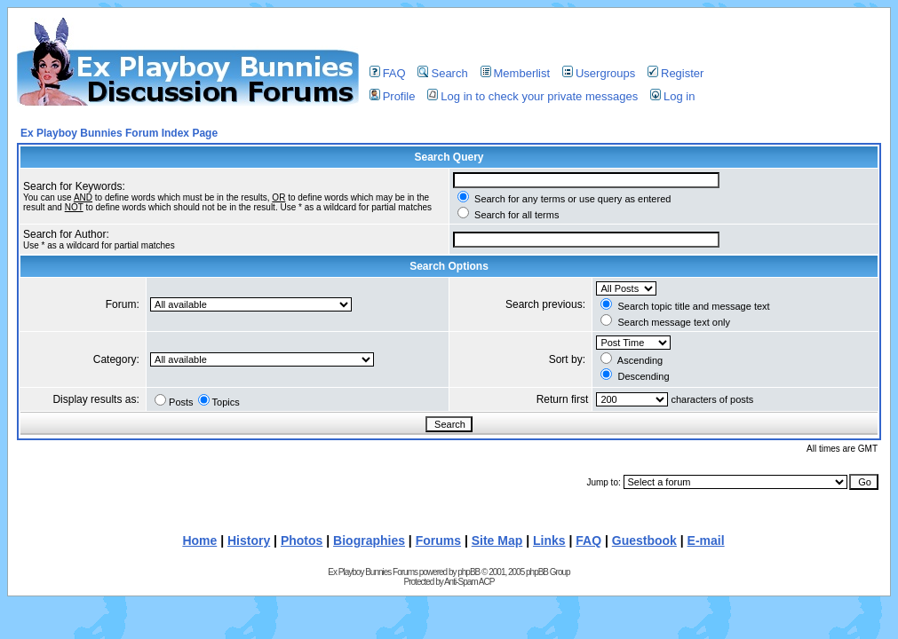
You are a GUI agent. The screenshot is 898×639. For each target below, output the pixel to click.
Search (442, 73)
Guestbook (644, 540)
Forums (438, 540)
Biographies (369, 540)
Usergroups (598, 73)
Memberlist (516, 73)
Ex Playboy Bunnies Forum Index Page (119, 133)
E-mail (706, 540)
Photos (301, 540)
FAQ (388, 73)
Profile (393, 96)
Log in (672, 96)
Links (549, 540)
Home (199, 540)
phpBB (468, 572)
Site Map (497, 540)
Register (675, 73)
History (248, 540)
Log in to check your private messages (532, 96)
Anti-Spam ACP (469, 582)
